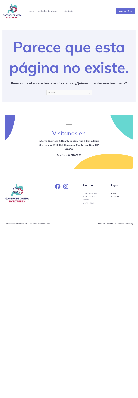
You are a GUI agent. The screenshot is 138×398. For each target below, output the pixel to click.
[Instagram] (65, 186)
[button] (125, 11)
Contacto (67, 11)
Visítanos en (69, 133)
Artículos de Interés (46, 11)
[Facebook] (57, 186)
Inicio (30, 11)
